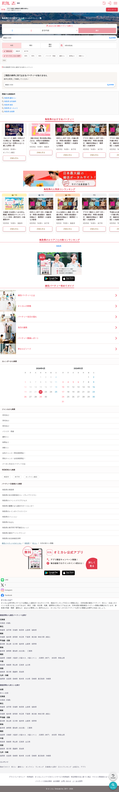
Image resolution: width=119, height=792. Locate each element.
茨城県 (2, 637)
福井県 (21, 644)
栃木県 (8, 637)
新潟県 (2, 644)
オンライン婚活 (31, 477)
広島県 (21, 665)
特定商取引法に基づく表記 (81, 777)
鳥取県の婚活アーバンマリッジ (14, 533)
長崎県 (15, 679)
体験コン (81, 56)
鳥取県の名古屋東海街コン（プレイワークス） (19, 495)
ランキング (39, 767)
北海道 (2, 623)
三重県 (29, 651)
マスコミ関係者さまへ (100, 777)
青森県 (2, 630)
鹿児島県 (41, 679)
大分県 (27, 679)
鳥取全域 (8, 51)
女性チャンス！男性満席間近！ (14, 453)
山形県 (27, 630)
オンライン (30, 767)
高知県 (21, 672)
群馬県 (15, 637)
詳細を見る (14, 158)
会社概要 (56, 781)
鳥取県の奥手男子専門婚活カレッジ (15, 528)
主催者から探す (51, 767)
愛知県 (15, 651)
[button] (104, 3)
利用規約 (30, 777)
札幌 (8, 623)
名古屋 (21, 651)
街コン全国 (4, 693)
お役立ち (76, 767)
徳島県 (2, 672)
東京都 (34, 637)
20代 (25, 56)
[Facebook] (59, 595)
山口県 (27, 665)
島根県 (8, 665)
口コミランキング (64, 767)
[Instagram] (59, 590)
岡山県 (15, 665)
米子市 (26, 51)
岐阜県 (2, 651)
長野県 (34, 644)
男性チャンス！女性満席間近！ (14, 458)
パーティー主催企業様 (43, 781)
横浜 (47, 637)
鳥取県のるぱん (8, 522)
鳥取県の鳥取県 (8, 490)
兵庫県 (41, 658)
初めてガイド (5, 767)
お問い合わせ (66, 781)
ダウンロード (112, 9)
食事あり (72, 56)
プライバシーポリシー (17, 777)
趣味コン (62, 56)
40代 (39, 56)
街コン (13, 767)
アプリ (83, 767)
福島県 (34, 630)
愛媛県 (15, 672)
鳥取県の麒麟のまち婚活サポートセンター (18, 506)
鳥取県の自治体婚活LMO (11, 538)
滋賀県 (2, 658)
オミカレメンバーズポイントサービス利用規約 (52, 777)
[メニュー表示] (115, 3)
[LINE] (59, 579)
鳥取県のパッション (9, 517)
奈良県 (54, 658)
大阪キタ (22, 658)
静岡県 (8, 651)
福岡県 (2, 679)
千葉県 (27, 637)
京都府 (8, 658)
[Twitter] (59, 584)
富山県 (8, 644)
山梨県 (27, 644)
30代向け (5, 420)
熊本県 (21, 679)
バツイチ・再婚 (50, 56)
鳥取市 (18, 51)
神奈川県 (41, 637)
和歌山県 (61, 658)
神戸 (47, 658)
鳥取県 (58, 246)
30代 (32, 56)
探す (97, 30)
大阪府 (15, 658)
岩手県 (8, 630)
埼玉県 (21, 637)
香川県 (8, 672)
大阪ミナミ (32, 658)
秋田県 (21, 630)
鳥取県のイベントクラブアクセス (14, 500)
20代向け (5, 415)
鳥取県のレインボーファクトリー (14, 511)
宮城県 (15, 630)
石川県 (15, 644)
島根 (4, 60)
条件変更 (112, 38)
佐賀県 (8, 679)
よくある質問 (77, 781)
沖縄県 (48, 679)
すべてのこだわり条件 (12, 56)
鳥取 (18, 3)
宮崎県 (34, 679)
